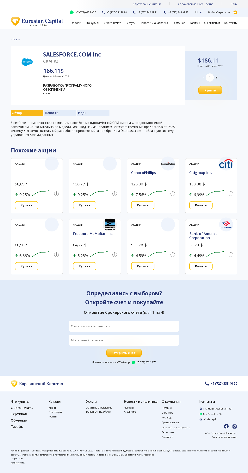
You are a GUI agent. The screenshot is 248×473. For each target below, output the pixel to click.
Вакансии (167, 437)
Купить (210, 90)
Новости (129, 407)
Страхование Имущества (195, 4)
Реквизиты (168, 432)
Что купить (92, 23)
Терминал (178, 23)
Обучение (19, 420)
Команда (167, 417)
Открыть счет (124, 353)
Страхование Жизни (147, 4)
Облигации (55, 412)
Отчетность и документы (176, 427)
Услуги (131, 23)
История (167, 408)
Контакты (230, 23)
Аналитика (130, 411)
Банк (234, 4)
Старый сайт (17, 458)
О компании (212, 23)
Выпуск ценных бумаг (98, 411)
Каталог (75, 23)
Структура (167, 412)
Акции (52, 408)
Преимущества (170, 422)
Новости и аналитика (154, 23)
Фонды (53, 416)
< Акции (15, 39)
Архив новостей (18, 462)
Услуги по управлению (99, 407)
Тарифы (194, 23)
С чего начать (113, 23)
